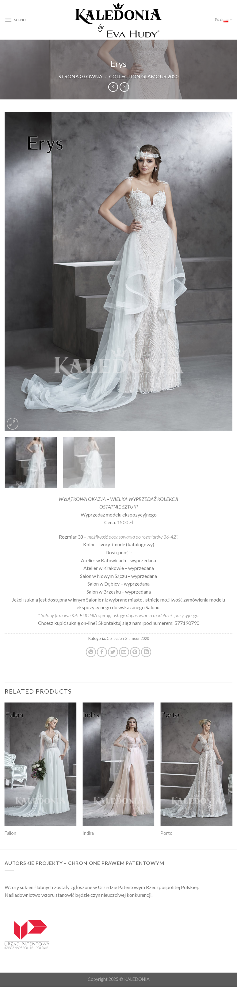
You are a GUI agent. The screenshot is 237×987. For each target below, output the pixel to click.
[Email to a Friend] (124, 652)
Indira (88, 833)
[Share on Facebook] (102, 652)
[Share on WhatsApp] (91, 652)
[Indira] (118, 764)
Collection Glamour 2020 (143, 76)
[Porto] (196, 764)
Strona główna (80, 76)
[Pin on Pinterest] (135, 652)
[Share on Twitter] (113, 652)
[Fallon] (41, 764)
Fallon (10, 833)
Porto (166, 833)
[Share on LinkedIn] (146, 652)
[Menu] (15, 19)
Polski (223, 20)
